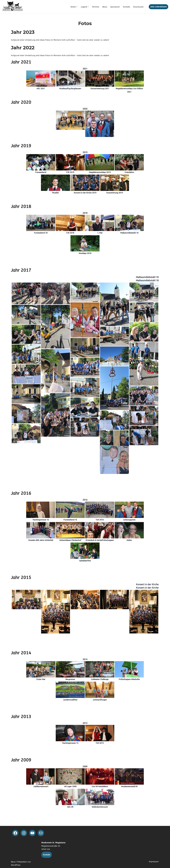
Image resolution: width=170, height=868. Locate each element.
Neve (13, 862)
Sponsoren (115, 7)
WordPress (15, 865)
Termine (95, 7)
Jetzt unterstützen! (158, 7)
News (104, 7)
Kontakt (126, 7)
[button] (76, 6)
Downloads (138, 7)
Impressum (154, 861)
